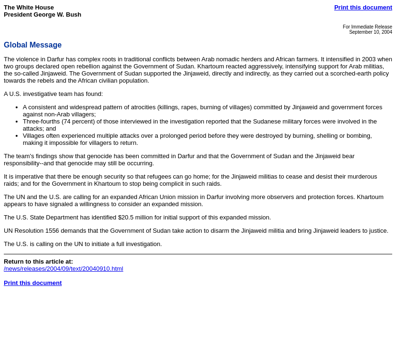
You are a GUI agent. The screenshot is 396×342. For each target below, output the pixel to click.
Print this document (363, 7)
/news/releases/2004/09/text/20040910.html (63, 268)
